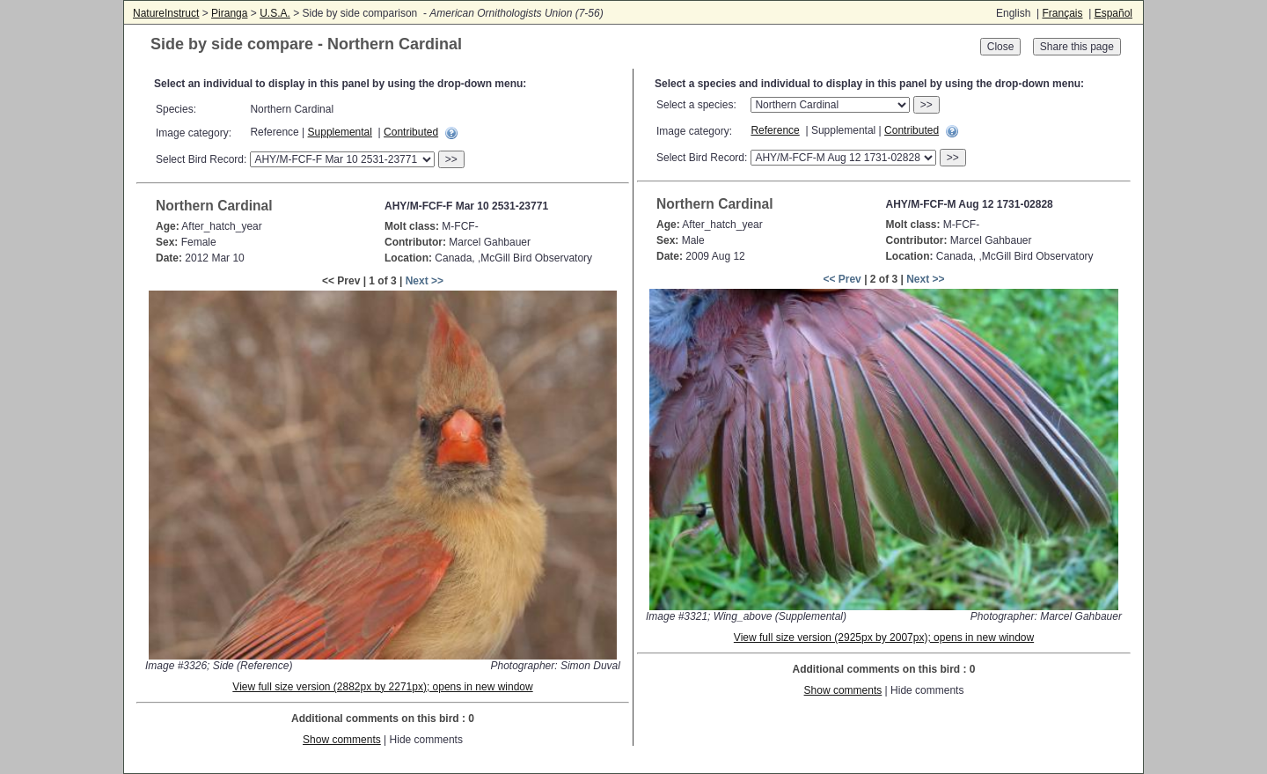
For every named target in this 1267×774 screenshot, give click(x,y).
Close (1000, 47)
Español (1113, 13)
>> (451, 159)
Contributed (411, 132)
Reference (775, 130)
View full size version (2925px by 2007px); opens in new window (884, 637)
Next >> (424, 281)
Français (1062, 13)
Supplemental (340, 132)
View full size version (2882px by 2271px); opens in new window (382, 687)
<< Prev (842, 279)
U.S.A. (275, 13)
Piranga (229, 13)
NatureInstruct (166, 13)
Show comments (342, 739)
